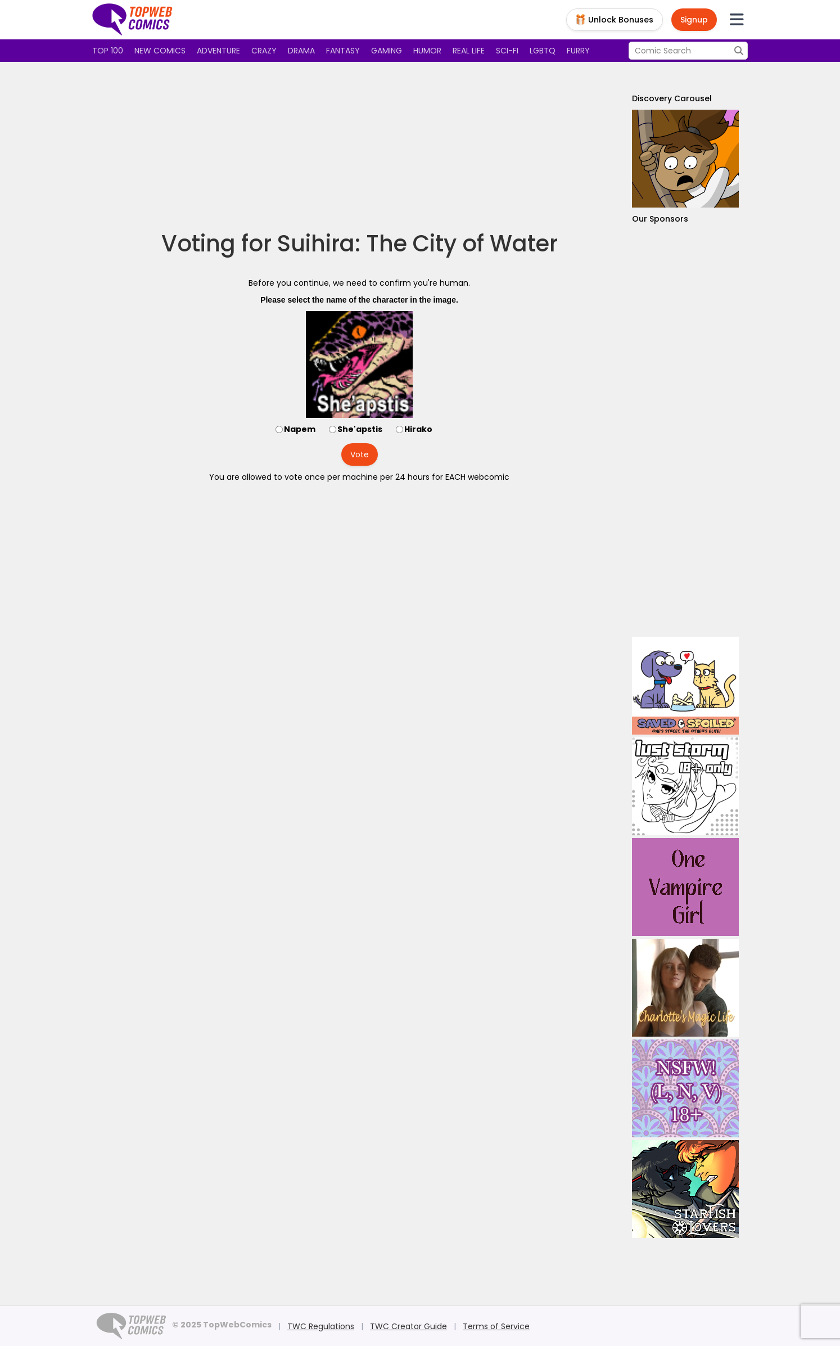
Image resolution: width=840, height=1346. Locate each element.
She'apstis (359, 429)
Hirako (418, 429)
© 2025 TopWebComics (222, 1324)
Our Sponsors (660, 218)
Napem (299, 429)
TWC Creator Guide (408, 1326)
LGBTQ (543, 50)
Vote (359, 454)
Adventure (218, 50)
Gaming (386, 50)
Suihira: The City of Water (417, 243)
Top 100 (107, 50)
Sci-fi (507, 50)
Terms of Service (496, 1326)
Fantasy (343, 50)
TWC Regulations (320, 1326)
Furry (578, 50)
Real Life (469, 50)
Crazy (264, 50)
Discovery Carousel (672, 98)
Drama (301, 50)
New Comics (160, 50)
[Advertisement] (359, 146)
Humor (427, 50)
